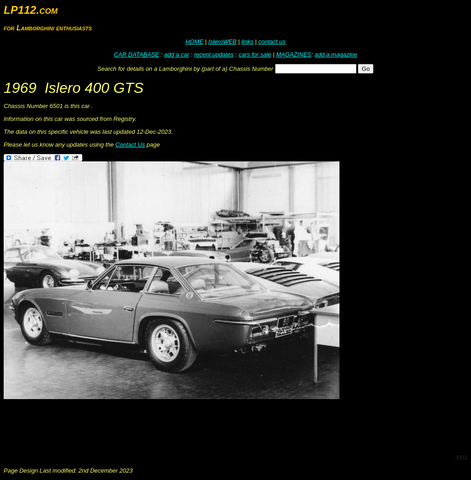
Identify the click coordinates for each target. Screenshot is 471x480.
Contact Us (130, 144)
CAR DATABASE (136, 54)
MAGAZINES (293, 54)
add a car (176, 54)
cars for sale (255, 54)
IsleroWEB (222, 41)
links (247, 41)
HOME (194, 41)
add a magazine (336, 54)
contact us (271, 41)
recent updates (214, 54)
